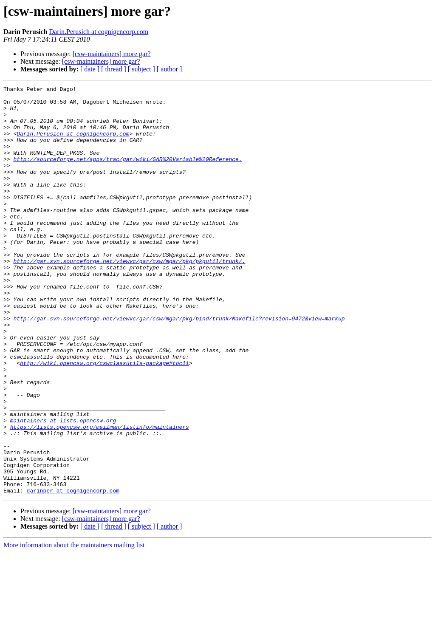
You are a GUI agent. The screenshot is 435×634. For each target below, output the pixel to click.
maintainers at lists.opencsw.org (63, 488)
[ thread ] (113, 69)
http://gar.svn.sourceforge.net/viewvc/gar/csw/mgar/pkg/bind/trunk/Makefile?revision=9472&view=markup (179, 365)
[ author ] (169, 69)
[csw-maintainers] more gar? (112, 53)
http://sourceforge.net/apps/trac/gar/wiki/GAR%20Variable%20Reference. (127, 174)
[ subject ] (141, 69)
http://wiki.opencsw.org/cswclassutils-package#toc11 (104, 419)
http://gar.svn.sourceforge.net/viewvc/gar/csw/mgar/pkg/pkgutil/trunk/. (129, 296)
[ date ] (89, 69)
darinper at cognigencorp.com (73, 572)
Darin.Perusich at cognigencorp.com (99, 31)
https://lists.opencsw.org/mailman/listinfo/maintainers (99, 495)
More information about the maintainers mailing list (73, 626)
